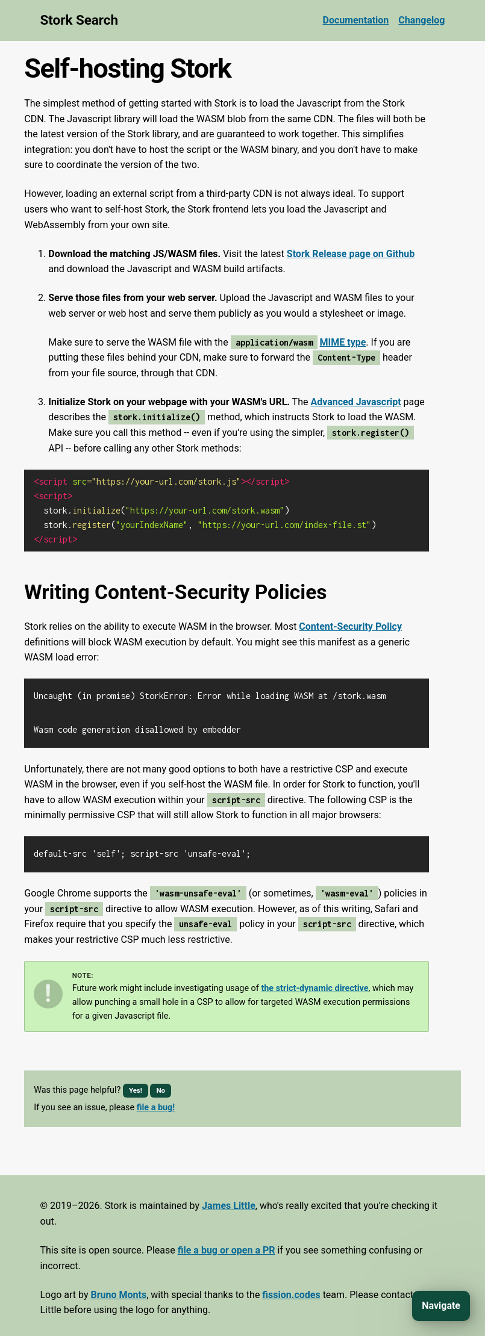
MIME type (343, 342)
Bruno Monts (118, 1290)
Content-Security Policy (350, 626)
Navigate (441, 1305)
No (160, 1085)
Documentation (356, 20)
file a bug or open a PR (226, 1245)
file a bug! (156, 1103)
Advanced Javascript (355, 402)
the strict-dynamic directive (314, 983)
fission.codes (291, 1290)
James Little (228, 1201)
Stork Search (79, 20)
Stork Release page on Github (351, 253)
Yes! (135, 1085)
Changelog (421, 20)
